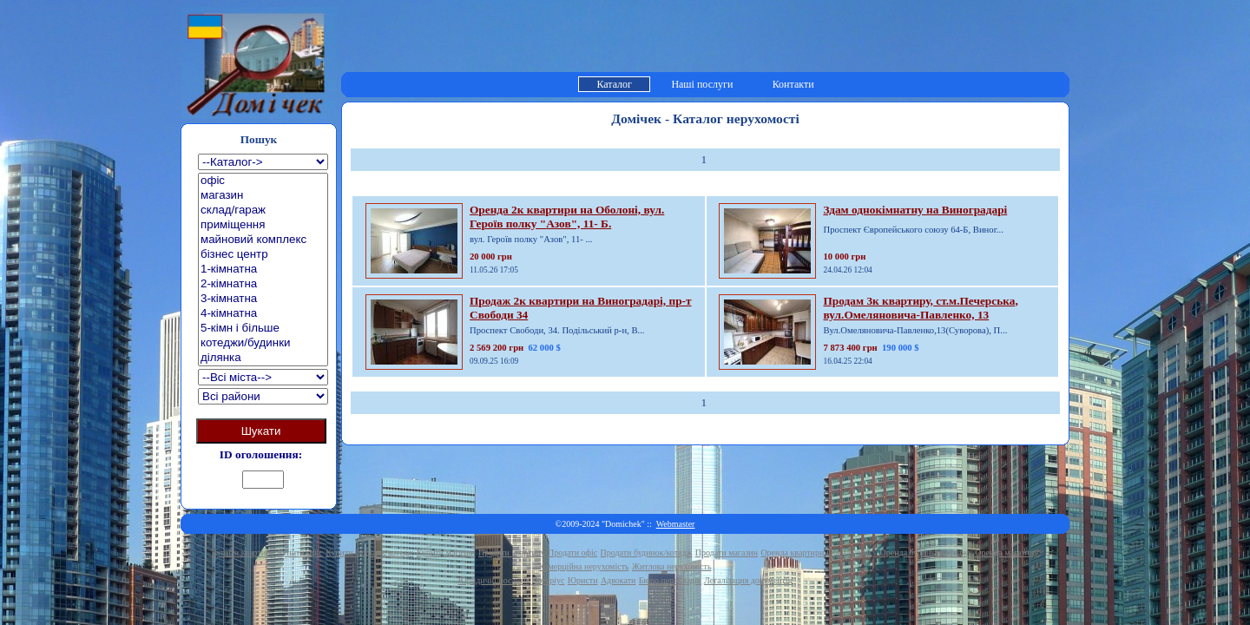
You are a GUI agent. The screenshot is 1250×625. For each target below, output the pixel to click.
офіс (263, 181)
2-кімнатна (263, 284)
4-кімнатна (263, 313)
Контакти (793, 84)
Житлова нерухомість (672, 566)
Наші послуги (702, 84)
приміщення (263, 225)
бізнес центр (263, 254)
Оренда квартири (792, 552)
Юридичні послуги (493, 580)
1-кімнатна (263, 269)
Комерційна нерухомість (584, 566)
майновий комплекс (263, 240)
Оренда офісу (852, 552)
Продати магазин (726, 552)
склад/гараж (263, 210)
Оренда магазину (1006, 552)
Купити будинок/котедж (369, 552)
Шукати (261, 431)
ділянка (263, 358)
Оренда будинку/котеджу (926, 552)
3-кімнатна (263, 299)
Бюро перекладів (670, 580)
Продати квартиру (511, 552)
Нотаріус (547, 580)
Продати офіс (572, 552)
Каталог (614, 84)
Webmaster (675, 524)
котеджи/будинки (263, 343)
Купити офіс (300, 552)
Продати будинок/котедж (647, 552)
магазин (263, 195)
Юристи (583, 580)
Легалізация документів (748, 580)
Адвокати (618, 580)
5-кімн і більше (263, 328)
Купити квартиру (243, 552)
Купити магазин (446, 552)
